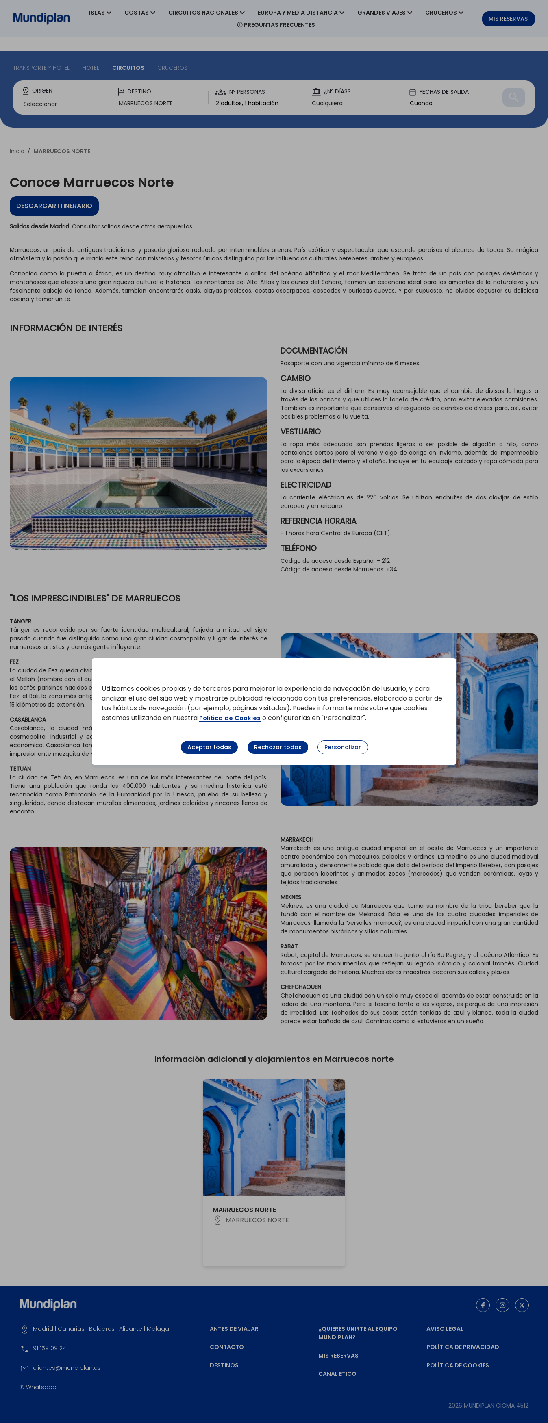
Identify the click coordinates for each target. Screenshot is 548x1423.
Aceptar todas (209, 747)
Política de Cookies (231, 717)
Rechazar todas (278, 747)
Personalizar (342, 747)
